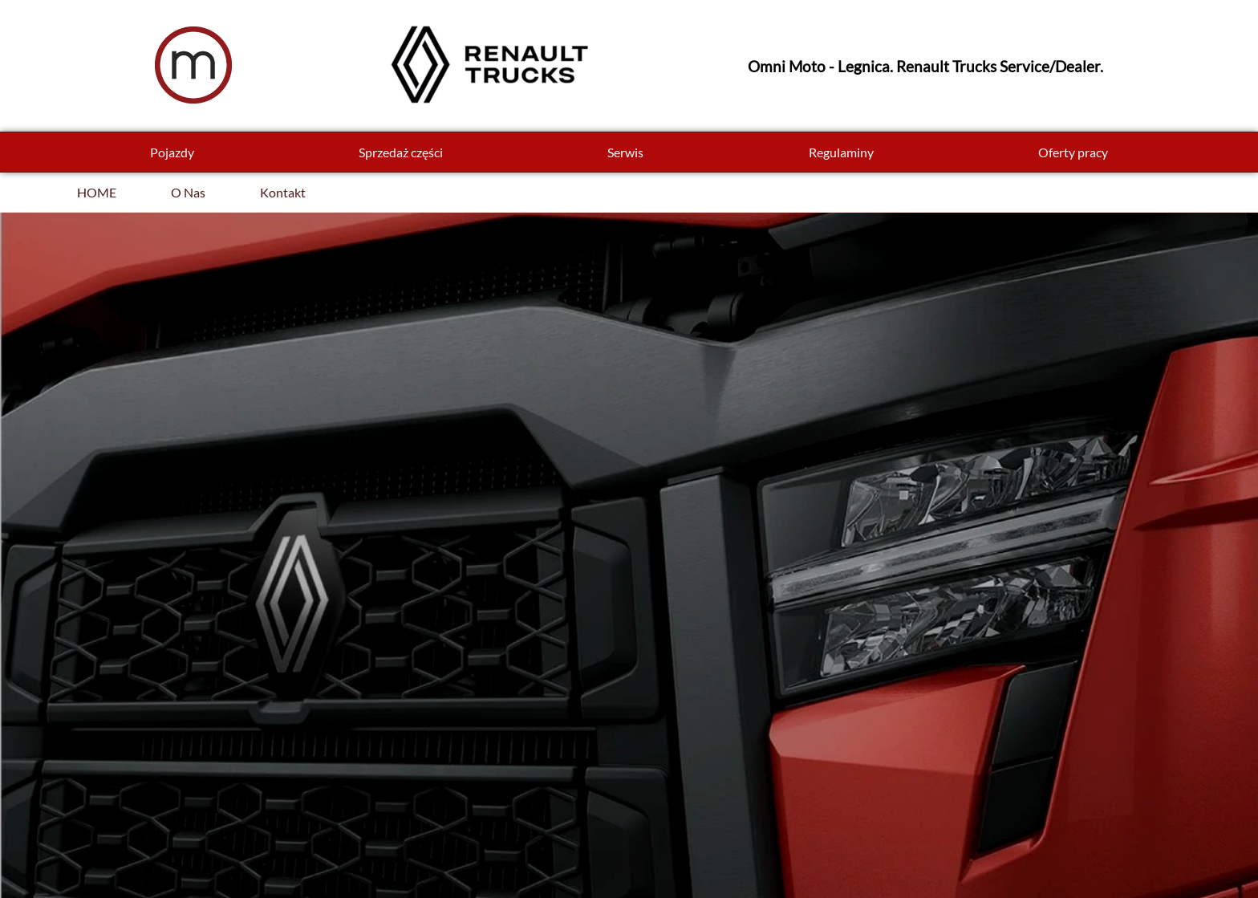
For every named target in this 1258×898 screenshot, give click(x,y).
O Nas (188, 192)
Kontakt (283, 192)
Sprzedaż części (401, 152)
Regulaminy (841, 152)
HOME (96, 192)
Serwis (625, 152)
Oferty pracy (1073, 152)
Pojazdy (172, 152)
